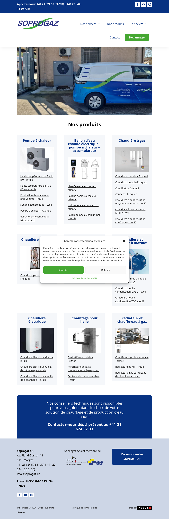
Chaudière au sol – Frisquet (131, 182)
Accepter (63, 270)
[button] (124, 241)
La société (139, 24)
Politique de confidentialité (84, 278)
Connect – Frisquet (126, 194)
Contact (115, 37)
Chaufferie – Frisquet (127, 188)
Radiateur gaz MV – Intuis (129, 366)
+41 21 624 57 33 (47, 4)
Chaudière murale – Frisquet (131, 176)
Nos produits (115, 24)
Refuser (105, 270)
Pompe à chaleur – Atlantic (35, 210)
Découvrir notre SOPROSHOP (132, 456)
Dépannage (137, 37)
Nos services (90, 24)
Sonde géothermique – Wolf (36, 204)
